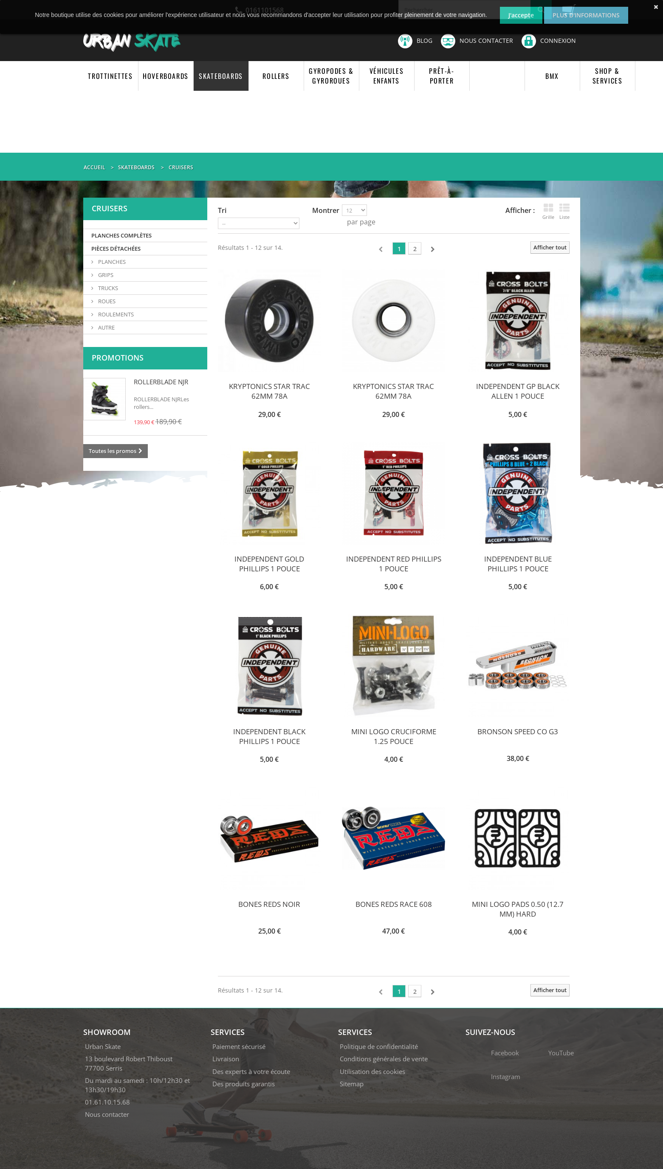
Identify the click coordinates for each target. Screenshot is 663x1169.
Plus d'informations (586, 15)
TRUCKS (107, 288)
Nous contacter (477, 41)
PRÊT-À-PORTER (441, 76)
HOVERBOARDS (166, 76)
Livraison (225, 1058)
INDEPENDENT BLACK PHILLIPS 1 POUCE (269, 736)
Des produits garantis (243, 1084)
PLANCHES (111, 262)
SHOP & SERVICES (607, 76)
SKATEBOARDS (221, 76)
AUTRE (106, 327)
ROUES (106, 301)
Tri (222, 210)
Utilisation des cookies (372, 1071)
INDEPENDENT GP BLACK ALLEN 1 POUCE (517, 391)
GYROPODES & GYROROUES (331, 76)
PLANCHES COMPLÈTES (121, 235)
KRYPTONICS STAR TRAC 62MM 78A (269, 391)
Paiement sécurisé (238, 1046)
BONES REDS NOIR (269, 904)
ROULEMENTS (115, 314)
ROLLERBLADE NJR (161, 382)
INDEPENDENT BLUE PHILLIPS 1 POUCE (518, 563)
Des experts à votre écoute (251, 1071)
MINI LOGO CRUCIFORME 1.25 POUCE (393, 736)
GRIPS (105, 275)
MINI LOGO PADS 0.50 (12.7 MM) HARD (518, 909)
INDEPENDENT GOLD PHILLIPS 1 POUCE (269, 563)
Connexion (549, 40)
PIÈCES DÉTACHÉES (116, 248)
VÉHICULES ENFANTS (386, 76)
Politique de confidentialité (379, 1046)
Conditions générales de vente (384, 1058)
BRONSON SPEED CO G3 (517, 731)
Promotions (118, 357)
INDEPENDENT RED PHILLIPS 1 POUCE (393, 563)
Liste (564, 211)
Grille (548, 211)
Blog (415, 41)
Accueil (94, 167)
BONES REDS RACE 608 (393, 904)
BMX (552, 76)
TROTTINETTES (110, 76)
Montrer (325, 210)
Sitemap (352, 1084)
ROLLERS (275, 76)
